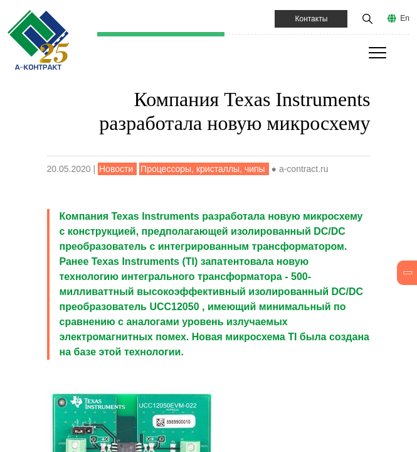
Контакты (311, 18)
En (404, 18)
